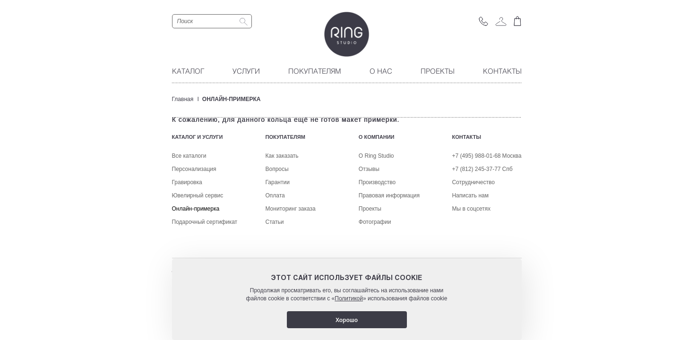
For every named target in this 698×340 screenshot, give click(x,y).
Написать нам (470, 246)
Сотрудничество (473, 233)
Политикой (349, 298)
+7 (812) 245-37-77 (476, 220)
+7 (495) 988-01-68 (476, 207)
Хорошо (347, 320)
